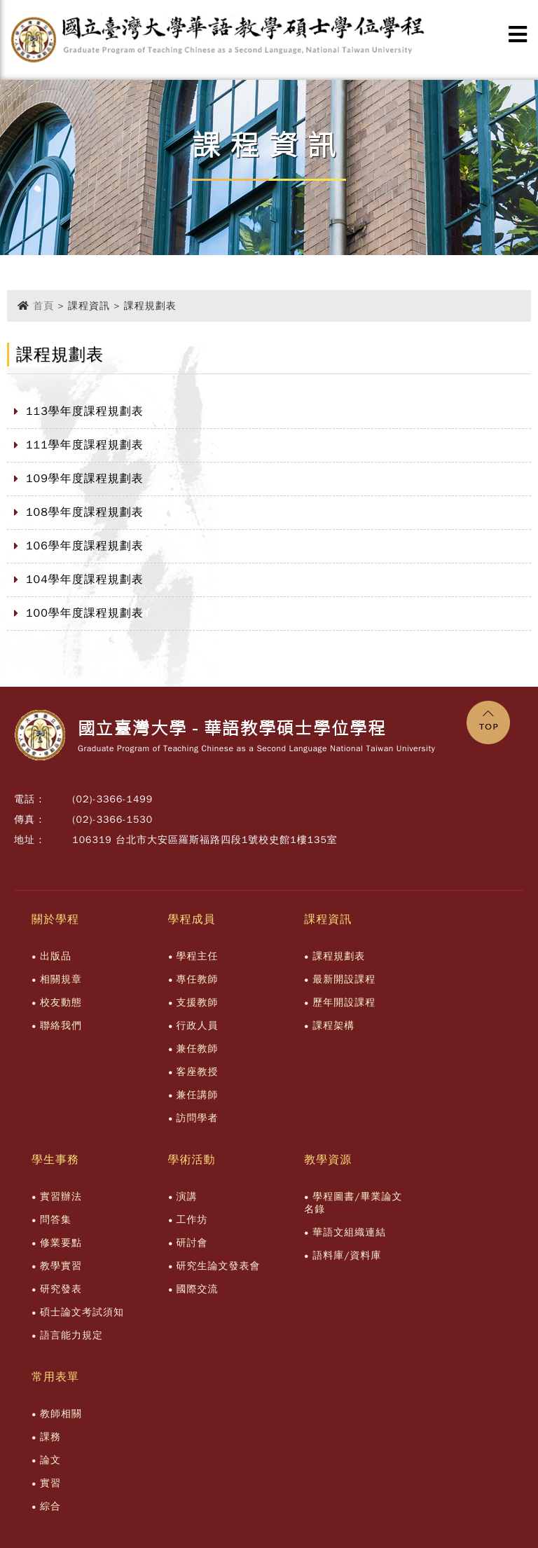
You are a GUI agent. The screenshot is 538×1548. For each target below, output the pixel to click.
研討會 (192, 1243)
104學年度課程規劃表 (85, 580)
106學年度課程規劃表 (85, 546)
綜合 (50, 1506)
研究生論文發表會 (219, 1266)
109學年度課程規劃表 (85, 479)
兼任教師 (198, 1049)
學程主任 (198, 956)
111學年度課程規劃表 (85, 445)
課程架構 (333, 1026)
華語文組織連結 (349, 1232)
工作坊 (192, 1220)
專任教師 (198, 979)
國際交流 (198, 1289)
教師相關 (61, 1414)
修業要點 (61, 1243)
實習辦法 (61, 1197)
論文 (50, 1460)
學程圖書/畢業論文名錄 (353, 1203)
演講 (187, 1197)
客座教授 (198, 1072)
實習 (50, 1483)
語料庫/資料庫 (346, 1255)
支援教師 (198, 1002)
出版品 (55, 956)
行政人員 (198, 1026)
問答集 (55, 1220)
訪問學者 (198, 1118)
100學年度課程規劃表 (85, 613)
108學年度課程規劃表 (85, 512)
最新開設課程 (343, 979)
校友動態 (61, 1002)
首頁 (43, 306)
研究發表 (61, 1289)
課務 (50, 1437)
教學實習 (61, 1266)
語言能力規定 (71, 1335)
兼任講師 (198, 1095)
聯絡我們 (61, 1026)
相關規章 (61, 979)
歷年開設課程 (343, 1002)
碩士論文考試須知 (82, 1312)
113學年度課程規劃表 (85, 411)
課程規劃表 (338, 956)
